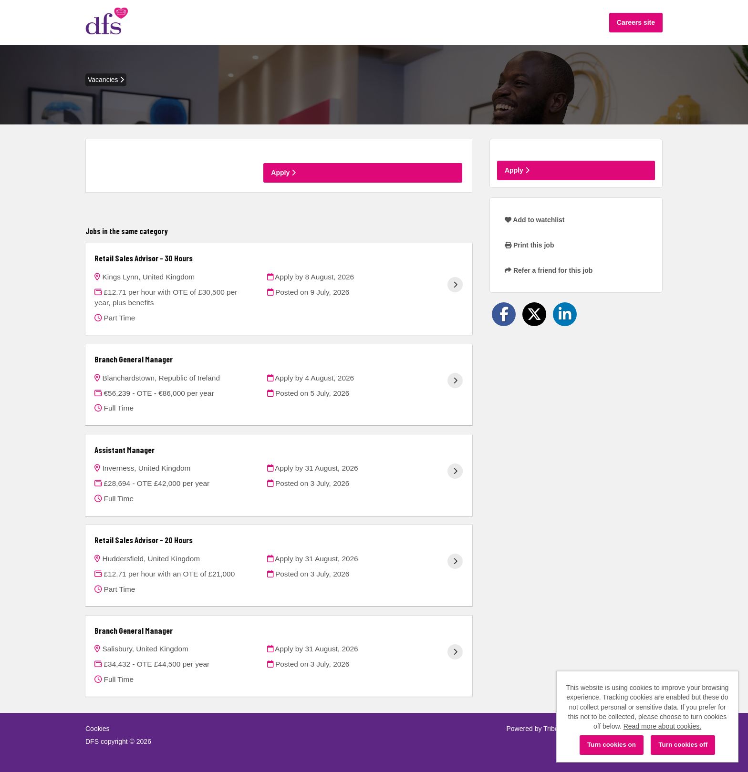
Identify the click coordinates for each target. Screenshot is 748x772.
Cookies (97, 728)
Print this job (529, 245)
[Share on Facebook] (504, 314)
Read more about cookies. (662, 726)
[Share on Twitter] (534, 314)
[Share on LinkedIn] (565, 314)
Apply (283, 172)
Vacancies (106, 79)
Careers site (636, 22)
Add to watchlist (534, 220)
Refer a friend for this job (548, 270)
